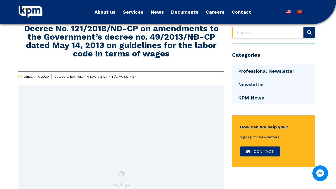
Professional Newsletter (266, 71)
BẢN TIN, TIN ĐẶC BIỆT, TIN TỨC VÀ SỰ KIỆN (103, 76)
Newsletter (251, 84)
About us (105, 12)
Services (133, 12)
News (157, 12)
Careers (215, 12)
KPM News (251, 98)
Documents (184, 12)
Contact (241, 12)
